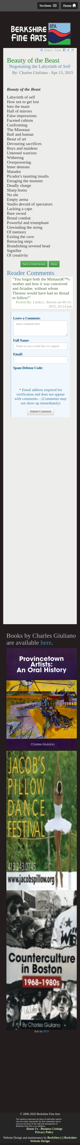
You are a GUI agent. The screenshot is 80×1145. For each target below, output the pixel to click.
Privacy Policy (44, 1132)
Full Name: (21, 340)
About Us (32, 1128)
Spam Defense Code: (28, 368)
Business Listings (51, 1128)
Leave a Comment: (27, 318)
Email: (18, 354)
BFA (46, 1031)
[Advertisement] (40, 522)
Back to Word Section (34, 264)
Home (69, 5)
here (46, 642)
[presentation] (45, 378)
